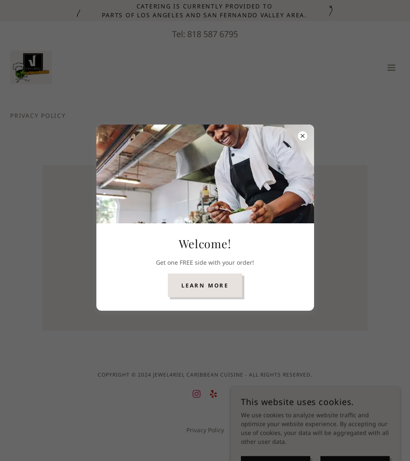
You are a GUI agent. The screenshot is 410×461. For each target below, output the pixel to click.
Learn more (205, 285)
